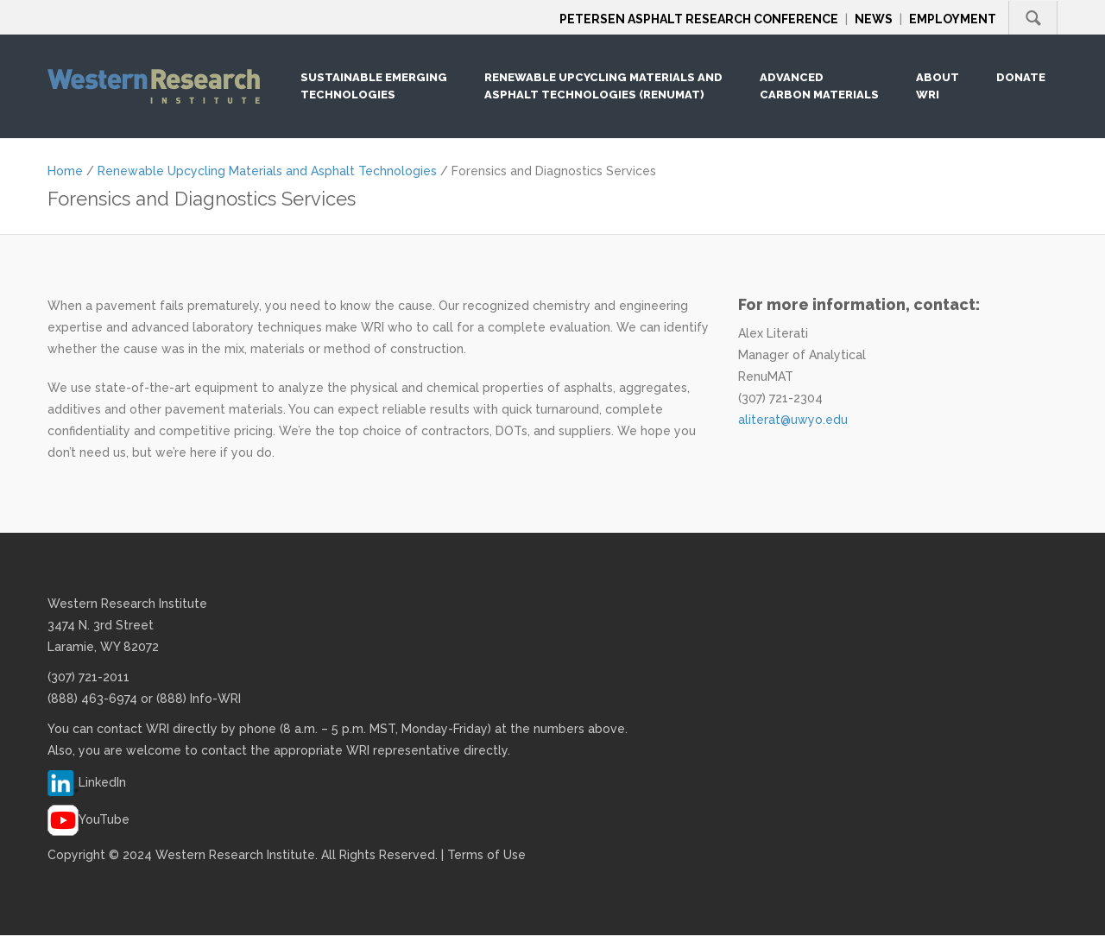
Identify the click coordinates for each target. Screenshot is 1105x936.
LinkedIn (102, 782)
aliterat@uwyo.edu (793, 420)
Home (65, 171)
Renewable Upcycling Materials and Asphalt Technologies (267, 171)
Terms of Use (486, 855)
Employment (952, 19)
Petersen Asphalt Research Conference (698, 19)
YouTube (104, 819)
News (874, 19)
